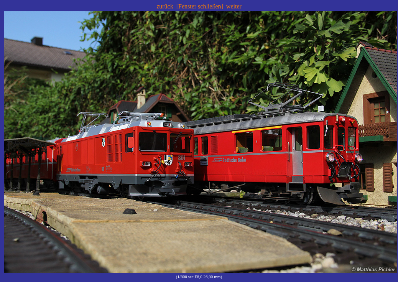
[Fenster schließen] (199, 6)
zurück (164, 6)
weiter (234, 6)
